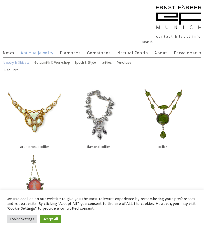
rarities (106, 63)
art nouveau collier (34, 117)
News (8, 52)
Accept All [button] (50, 219)
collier (162, 117)
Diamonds (70, 52)
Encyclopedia (187, 52)
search (147, 42)
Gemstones (98, 52)
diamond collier (98, 117)
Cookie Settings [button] (22, 219)
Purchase (124, 63)
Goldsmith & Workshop (52, 63)
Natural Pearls (132, 52)
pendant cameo (34, 183)
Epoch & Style (85, 63)
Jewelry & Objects (16, 63)
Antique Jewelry (36, 52)
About (160, 52)
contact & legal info (178, 36)
